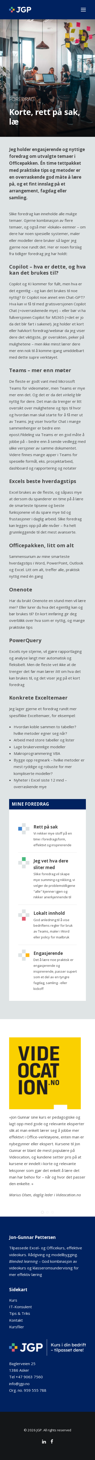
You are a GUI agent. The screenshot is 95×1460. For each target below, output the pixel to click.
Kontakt (16, 1320)
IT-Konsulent (20, 1306)
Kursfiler (16, 1326)
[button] (83, 9)
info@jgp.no (19, 1383)
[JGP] (20, 9)
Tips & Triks (19, 1313)
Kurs (13, 1300)
